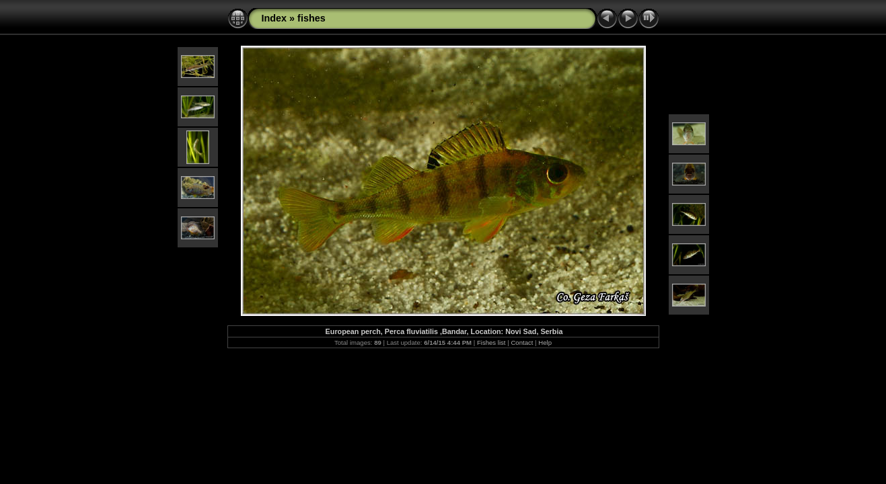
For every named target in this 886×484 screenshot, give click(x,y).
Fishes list (491, 342)
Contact (522, 342)
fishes (311, 18)
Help (545, 342)
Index (274, 18)
